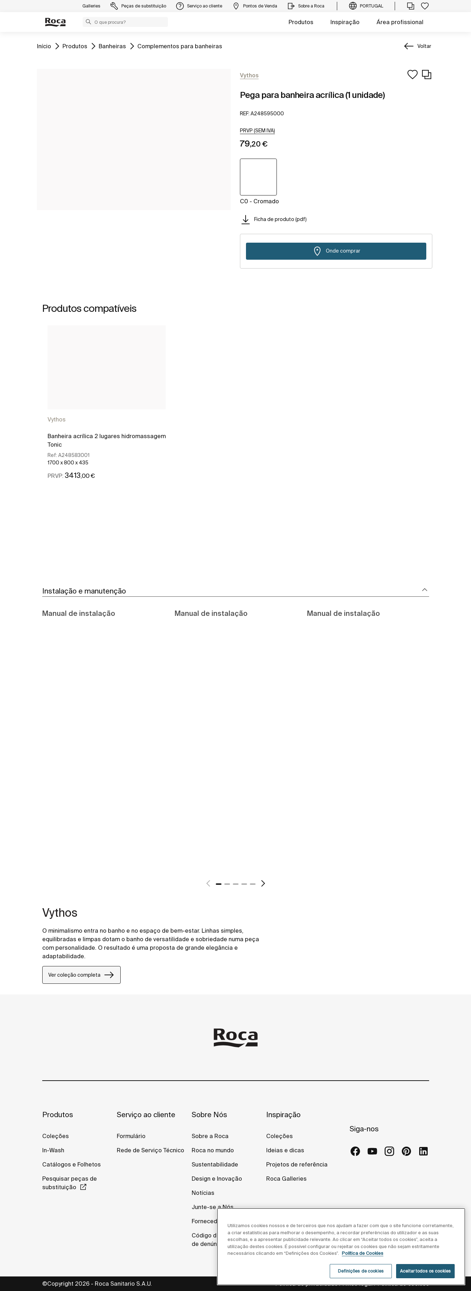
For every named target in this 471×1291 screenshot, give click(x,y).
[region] (341, 1246)
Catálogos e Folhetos (71, 1164)
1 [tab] (218, 884)
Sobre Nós (209, 1114)
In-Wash (53, 1150)
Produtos (301, 22)
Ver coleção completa (81, 975)
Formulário (131, 1136)
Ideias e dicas (285, 1150)
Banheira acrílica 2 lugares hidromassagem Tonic (107, 440)
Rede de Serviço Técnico (150, 1150)
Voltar (424, 46)
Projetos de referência (297, 1164)
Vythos (57, 419)
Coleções (55, 1136)
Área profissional (400, 22)
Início (44, 45)
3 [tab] (236, 884)
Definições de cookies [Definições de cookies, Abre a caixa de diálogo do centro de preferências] (361, 1271)
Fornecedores (211, 1221)
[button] (88, 21)
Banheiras (112, 45)
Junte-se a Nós (213, 1207)
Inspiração (345, 22)
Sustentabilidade (215, 1164)
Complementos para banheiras (179, 45)
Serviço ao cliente (146, 1114)
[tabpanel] (106, 420)
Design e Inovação (217, 1178)
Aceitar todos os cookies (425, 1271)
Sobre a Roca (210, 1136)
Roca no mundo (213, 1150)
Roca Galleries (286, 1178)
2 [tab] (227, 884)
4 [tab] (244, 884)
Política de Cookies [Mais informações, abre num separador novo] (362, 1253)
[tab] (235, 591)
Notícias (203, 1193)
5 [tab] (253, 884)
